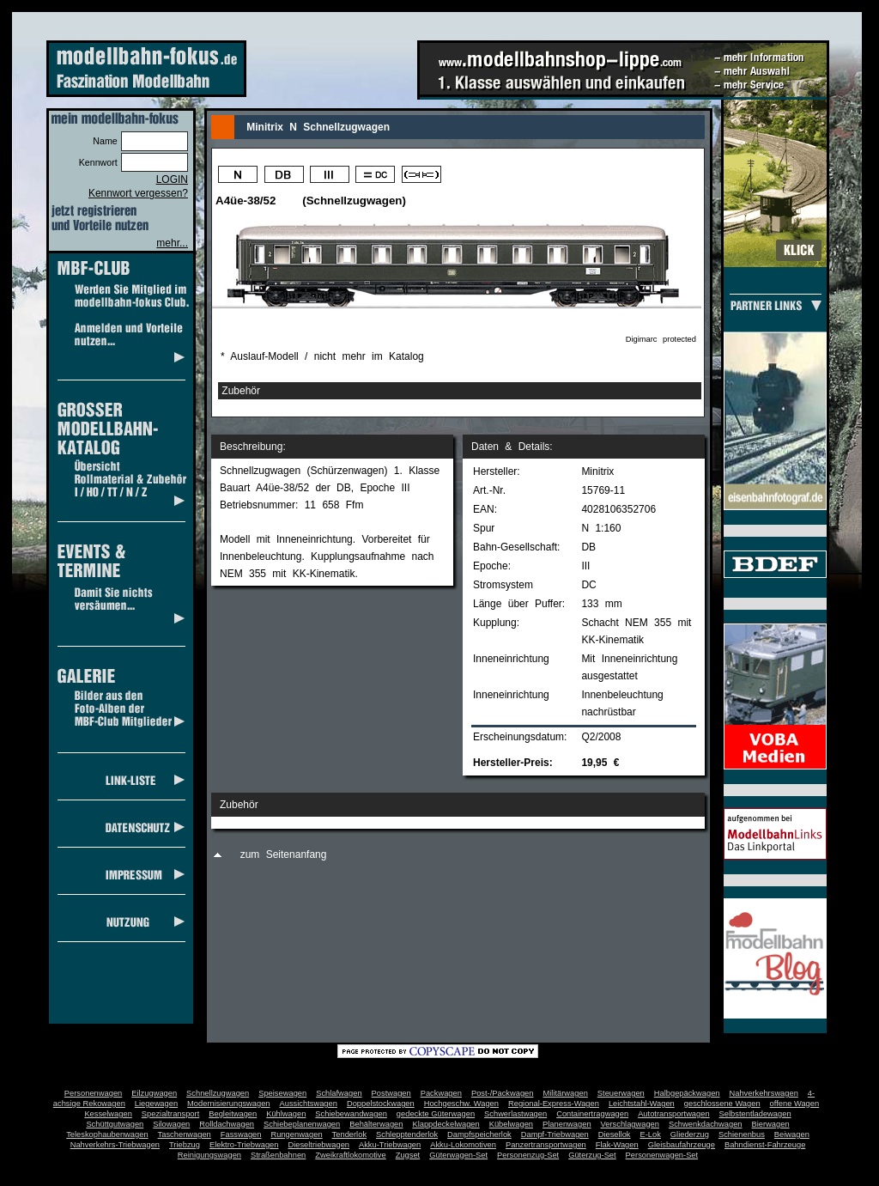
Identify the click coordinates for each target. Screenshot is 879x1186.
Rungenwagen (296, 1134)
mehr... (172, 243)
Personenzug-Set (528, 1155)
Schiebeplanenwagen (302, 1124)
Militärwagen (565, 1093)
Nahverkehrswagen (764, 1093)
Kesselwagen (108, 1114)
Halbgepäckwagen (687, 1093)
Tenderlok (349, 1134)
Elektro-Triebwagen (244, 1144)
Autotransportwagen (674, 1114)
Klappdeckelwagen (445, 1124)
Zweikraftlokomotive (350, 1155)
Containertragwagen (592, 1114)
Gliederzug (689, 1134)
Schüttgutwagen (114, 1124)
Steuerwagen (621, 1093)
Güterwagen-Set (458, 1155)
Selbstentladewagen (755, 1114)
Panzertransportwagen (546, 1144)
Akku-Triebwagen (390, 1144)
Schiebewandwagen (351, 1114)
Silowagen (171, 1124)
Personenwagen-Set (662, 1155)
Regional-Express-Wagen (553, 1103)
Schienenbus (741, 1134)
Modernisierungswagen (228, 1103)
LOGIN (172, 179)
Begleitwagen (233, 1114)
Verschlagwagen (630, 1124)
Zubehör (240, 391)
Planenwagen (567, 1124)
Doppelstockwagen (381, 1103)
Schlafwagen (338, 1093)
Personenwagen (93, 1093)
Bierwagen (771, 1124)
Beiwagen (791, 1134)
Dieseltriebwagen (318, 1144)
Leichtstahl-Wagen (642, 1103)
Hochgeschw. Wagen (461, 1103)
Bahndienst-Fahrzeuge (764, 1144)
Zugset (408, 1155)
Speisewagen (282, 1093)
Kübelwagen (511, 1124)
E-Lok (650, 1134)
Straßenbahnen (278, 1155)
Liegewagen (156, 1103)
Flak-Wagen (617, 1144)
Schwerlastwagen (515, 1114)
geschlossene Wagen (722, 1103)
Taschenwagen (184, 1134)
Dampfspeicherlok (479, 1134)
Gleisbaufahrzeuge (681, 1144)
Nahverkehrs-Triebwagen (115, 1144)
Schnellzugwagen (217, 1093)
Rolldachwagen (226, 1124)
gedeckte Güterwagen (436, 1114)
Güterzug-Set (591, 1155)
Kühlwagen (286, 1114)
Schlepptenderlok (407, 1134)
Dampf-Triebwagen (555, 1134)
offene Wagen (795, 1103)
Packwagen (441, 1093)
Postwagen (391, 1093)
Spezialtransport (170, 1114)
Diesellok (614, 1134)
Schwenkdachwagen (706, 1124)
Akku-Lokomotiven (463, 1144)
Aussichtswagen (308, 1103)
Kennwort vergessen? (138, 193)
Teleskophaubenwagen (107, 1134)
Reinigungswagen (209, 1155)
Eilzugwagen (154, 1093)
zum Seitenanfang (283, 854)
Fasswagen (241, 1134)
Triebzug (184, 1144)
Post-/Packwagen (502, 1093)
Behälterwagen (376, 1124)
